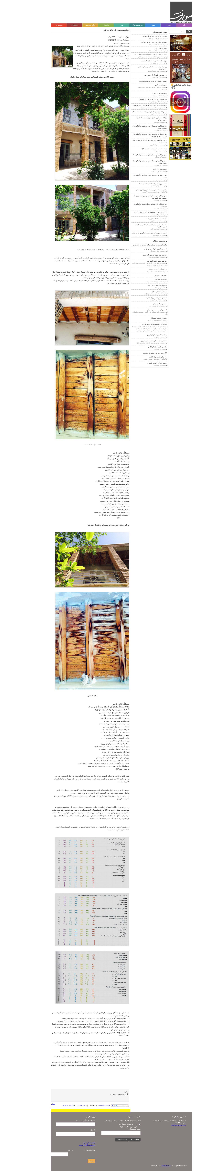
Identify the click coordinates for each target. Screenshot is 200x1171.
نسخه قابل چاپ (61, 1105)
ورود (70, 1161)
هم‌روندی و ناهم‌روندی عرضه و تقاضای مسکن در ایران (128, 111)
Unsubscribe (100, 1140)
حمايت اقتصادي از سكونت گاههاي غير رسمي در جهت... (127, 105)
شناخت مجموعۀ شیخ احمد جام (135, 261)
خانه (162, 25)
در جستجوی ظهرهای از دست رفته (134, 75)
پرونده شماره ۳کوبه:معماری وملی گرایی (132, 60)
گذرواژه (70, 1130)
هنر (100, 25)
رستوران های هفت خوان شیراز (135, 285)
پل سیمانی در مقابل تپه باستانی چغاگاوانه (132, 148)
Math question (68, 1150)
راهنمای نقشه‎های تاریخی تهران (135, 335)
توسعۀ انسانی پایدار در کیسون (135, 363)
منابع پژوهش (69, 25)
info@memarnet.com (157, 1125)
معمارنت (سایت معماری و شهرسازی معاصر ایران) (106, 1125)
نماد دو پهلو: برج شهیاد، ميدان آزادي (133, 249)
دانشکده (53, 25)
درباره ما (37, 25)
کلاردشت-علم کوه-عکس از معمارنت (133, 353)
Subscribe (113, 1140)
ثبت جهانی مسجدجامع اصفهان (135, 310)
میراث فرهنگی (115, 25)
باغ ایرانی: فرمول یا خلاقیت (136, 357)
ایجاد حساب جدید (68, 1143)
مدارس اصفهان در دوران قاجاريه (134, 297)
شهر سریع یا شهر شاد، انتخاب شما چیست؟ (131, 183)
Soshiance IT (144, 1166)
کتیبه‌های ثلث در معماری (137, 291)
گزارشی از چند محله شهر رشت (135, 218)
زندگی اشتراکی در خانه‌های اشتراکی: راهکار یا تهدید (129, 212)
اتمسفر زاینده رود (139, 48)
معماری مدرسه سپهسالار (137, 318)
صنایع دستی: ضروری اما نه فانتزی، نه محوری (131, 99)
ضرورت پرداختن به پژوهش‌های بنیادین (133, 36)
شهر (131, 25)
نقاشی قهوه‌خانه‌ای (139, 279)
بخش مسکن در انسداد (138, 93)
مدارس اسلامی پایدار (138, 304)
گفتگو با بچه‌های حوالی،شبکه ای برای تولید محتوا (129, 190)
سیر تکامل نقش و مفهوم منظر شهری (133, 324)
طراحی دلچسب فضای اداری (136, 347)
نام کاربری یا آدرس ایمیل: (64, 1120)
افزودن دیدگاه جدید (83, 1105)
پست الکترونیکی (112, 1129)
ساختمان (84, 25)
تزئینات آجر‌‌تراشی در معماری (136, 269)
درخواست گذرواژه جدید (65, 1145)
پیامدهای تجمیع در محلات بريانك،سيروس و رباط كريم (128, 245)
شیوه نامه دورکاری (139, 85)
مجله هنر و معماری (139, 275)
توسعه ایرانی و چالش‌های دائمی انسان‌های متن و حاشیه (127, 233)
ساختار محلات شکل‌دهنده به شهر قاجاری (132, 341)
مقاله (31, 1104)
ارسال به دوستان (47, 1105)
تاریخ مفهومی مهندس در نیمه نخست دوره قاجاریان (129, 54)
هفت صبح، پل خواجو (138, 169)
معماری (147, 25)
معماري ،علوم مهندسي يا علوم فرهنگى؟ (132, 42)
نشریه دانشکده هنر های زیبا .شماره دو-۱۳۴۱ (131, 81)
